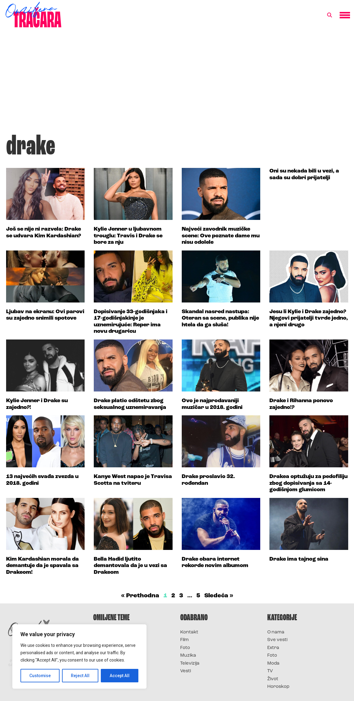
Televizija (189, 663)
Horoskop (278, 686)
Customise (40, 675)
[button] (329, 15)
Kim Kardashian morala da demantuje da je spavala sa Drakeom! (42, 565)
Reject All (80, 675)
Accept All (120, 675)
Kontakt (189, 632)
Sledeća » (218, 596)
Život (272, 679)
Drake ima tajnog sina (298, 559)
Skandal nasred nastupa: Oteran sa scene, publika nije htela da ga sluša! (220, 318)
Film (184, 640)
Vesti (185, 671)
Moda (273, 663)
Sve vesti (277, 640)
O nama (275, 632)
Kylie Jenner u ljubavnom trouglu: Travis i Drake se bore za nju (128, 235)
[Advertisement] (177, 84)
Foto (185, 648)
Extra (273, 648)
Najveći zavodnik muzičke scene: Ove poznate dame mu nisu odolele (221, 235)
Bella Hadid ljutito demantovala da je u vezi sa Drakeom (130, 565)
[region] (79, 657)
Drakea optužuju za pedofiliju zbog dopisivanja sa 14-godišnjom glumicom (308, 483)
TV (270, 671)
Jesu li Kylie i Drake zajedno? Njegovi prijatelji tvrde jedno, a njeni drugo (308, 318)
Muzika (188, 655)
